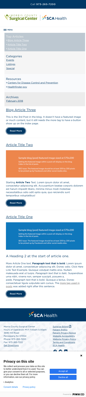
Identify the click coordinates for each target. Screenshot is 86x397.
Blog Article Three (18, 40)
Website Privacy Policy (64, 339)
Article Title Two (17, 44)
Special (10, 68)
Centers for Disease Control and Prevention (33, 82)
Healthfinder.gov (17, 86)
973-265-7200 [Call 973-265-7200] (43, 4)
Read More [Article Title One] (16, 293)
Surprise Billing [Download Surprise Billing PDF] (62, 326)
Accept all (63, 371)
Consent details (11, 387)
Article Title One (17, 48)
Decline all (63, 377)
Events (10, 60)
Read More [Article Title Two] (16, 203)
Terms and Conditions (64, 342)
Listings (10, 64)
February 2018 (14, 101)
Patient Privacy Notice (64, 333)
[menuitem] (43, 314)
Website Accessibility (64, 336)
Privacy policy (29, 387)
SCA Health (59, 345)
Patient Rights (60, 330)
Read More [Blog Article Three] (16, 130)
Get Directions (11, 345)
